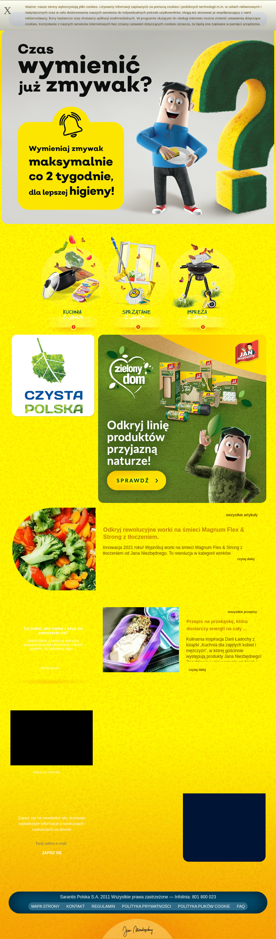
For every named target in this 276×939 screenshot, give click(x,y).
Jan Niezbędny (138, 926)
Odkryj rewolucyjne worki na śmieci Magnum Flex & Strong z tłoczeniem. (173, 533)
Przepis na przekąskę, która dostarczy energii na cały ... (217, 625)
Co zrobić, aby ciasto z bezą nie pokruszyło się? (53, 630)
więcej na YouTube (46, 772)
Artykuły (117, 515)
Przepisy (200, 612)
